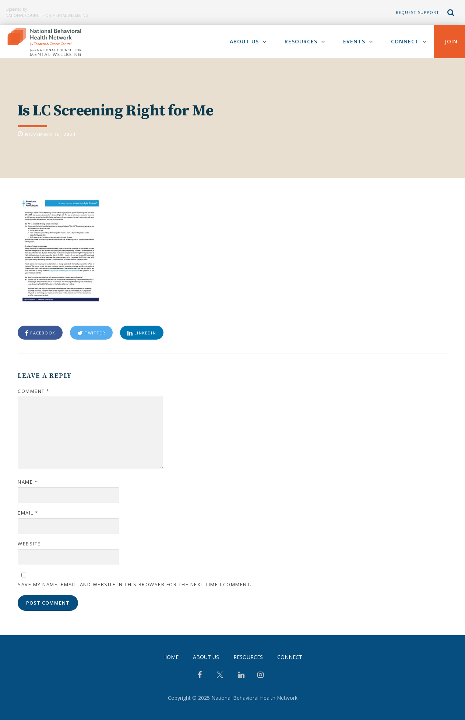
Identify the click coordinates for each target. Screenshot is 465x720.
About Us (244, 41)
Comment (34, 391)
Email (28, 512)
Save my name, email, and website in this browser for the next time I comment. (135, 584)
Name (28, 482)
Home (171, 656)
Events (354, 41)
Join (451, 41)
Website (29, 543)
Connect (405, 41)
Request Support (417, 12)
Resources (301, 41)
